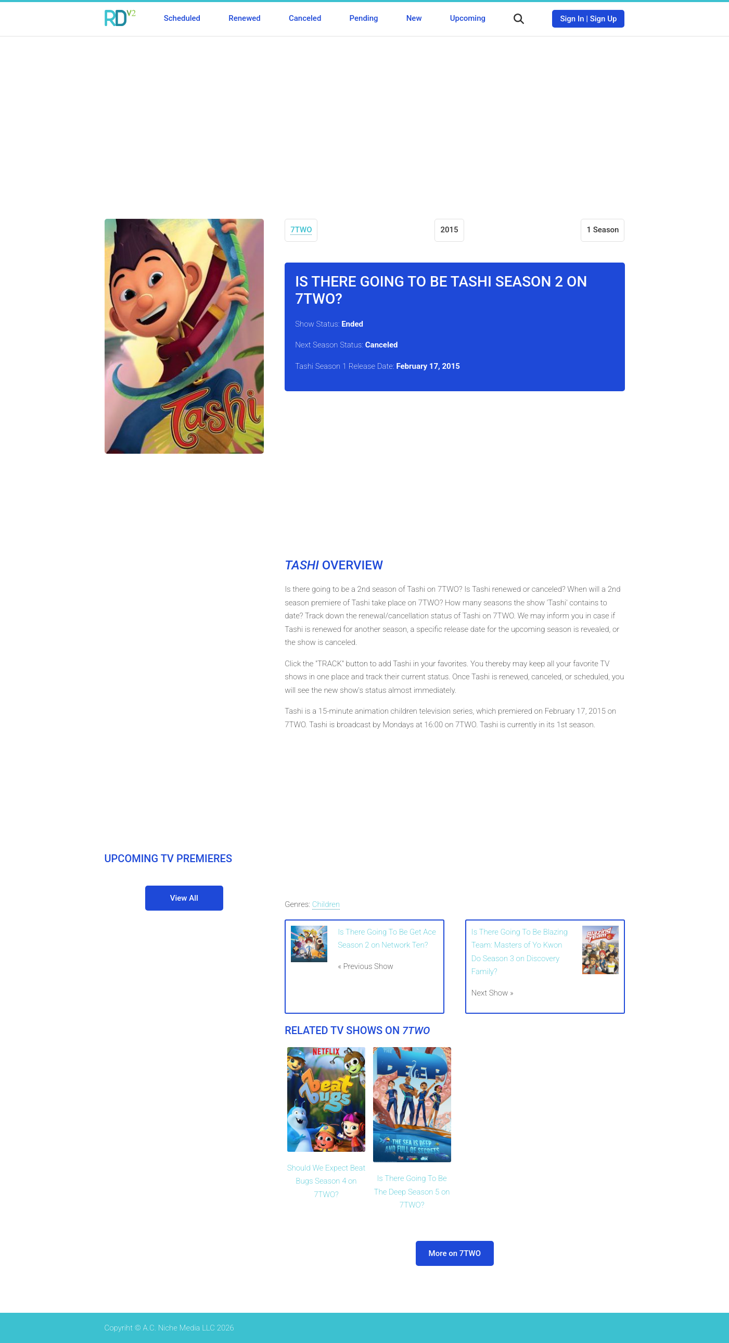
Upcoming (467, 18)
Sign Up (603, 18)
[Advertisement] (364, 120)
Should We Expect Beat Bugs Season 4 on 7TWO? (326, 1181)
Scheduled (182, 18)
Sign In (572, 18)
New (414, 18)
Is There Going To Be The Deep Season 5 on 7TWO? (412, 1192)
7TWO (301, 229)
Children (326, 904)
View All (184, 898)
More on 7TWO (455, 1253)
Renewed (244, 18)
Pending (364, 18)
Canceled (305, 18)
